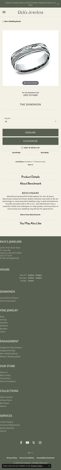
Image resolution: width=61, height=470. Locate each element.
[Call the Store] (6, 255)
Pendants (4, 322)
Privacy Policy (5, 378)
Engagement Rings (7, 350)
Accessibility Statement (45, 458)
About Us (3, 372)
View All (3, 406)
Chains (2, 332)
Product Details (30, 177)
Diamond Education (8, 301)
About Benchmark (30, 183)
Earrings (3, 319)
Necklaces (4, 325)
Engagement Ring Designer (11, 347)
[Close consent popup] (49, 466)
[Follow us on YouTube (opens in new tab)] (27, 442)
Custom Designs (6, 422)
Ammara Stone (6, 400)
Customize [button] (30, 141)
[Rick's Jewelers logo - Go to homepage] (30, 12)
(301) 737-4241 (30, 95)
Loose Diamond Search (9, 298)
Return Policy (5, 375)
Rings (2, 316)
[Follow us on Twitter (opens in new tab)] (33, 442)
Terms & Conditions (8, 381)
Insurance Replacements (10, 425)
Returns (45, 153)
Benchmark (4, 403)
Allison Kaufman (6, 397)
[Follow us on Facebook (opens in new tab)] (21, 442)
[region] (30, 58)
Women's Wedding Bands (10, 356)
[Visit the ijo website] (30, 453)
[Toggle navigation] (4, 12)
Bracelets (3, 328)
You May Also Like (30, 223)
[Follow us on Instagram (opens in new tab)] (40, 442)
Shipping (16, 153)
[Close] (57, 3)
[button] (9, 12)
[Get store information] (9, 258)
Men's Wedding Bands (12, 21)
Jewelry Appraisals (7, 428)
